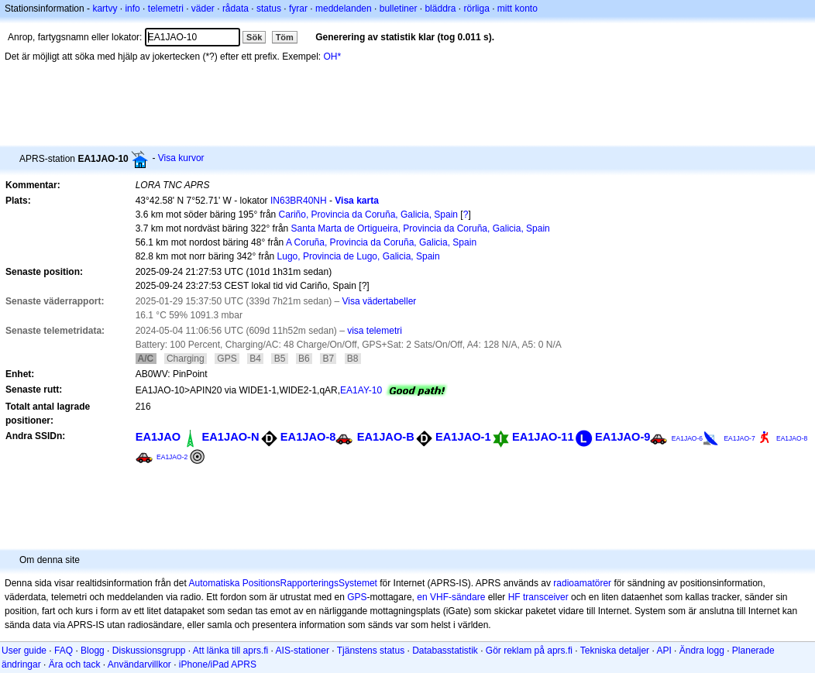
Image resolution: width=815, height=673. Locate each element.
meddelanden (343, 8)
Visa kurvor (181, 158)
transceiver (546, 597)
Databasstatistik (445, 650)
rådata (235, 8)
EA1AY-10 (361, 390)
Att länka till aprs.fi (230, 650)
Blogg (93, 650)
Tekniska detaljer (614, 650)
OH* (333, 56)
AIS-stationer (302, 650)
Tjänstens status (370, 650)
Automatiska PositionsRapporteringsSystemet (282, 583)
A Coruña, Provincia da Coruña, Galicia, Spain (381, 242)
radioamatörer (582, 583)
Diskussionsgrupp (149, 650)
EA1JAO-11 (543, 437)
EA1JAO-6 (687, 438)
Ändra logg (701, 650)
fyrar (298, 8)
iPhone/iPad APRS (217, 664)
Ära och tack (75, 664)
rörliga (476, 8)
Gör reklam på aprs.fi (529, 650)
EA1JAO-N (231, 437)
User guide (24, 650)
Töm (285, 37)
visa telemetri (374, 330)
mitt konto (517, 8)
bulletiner (399, 8)
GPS (356, 597)
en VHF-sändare (451, 597)
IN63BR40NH (298, 200)
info (132, 8)
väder (203, 8)
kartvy (104, 8)
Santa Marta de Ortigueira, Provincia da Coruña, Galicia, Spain (420, 228)
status (268, 8)
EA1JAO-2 (171, 457)
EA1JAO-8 (308, 437)
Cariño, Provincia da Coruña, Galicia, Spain (368, 214)
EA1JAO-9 (623, 437)
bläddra (440, 8)
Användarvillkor (139, 664)
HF (514, 597)
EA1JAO (158, 437)
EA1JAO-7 (739, 438)
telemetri (166, 8)
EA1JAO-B (385, 437)
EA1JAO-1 (463, 437)
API (663, 650)
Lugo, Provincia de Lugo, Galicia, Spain (358, 256)
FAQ (63, 650)
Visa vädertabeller (379, 301)
